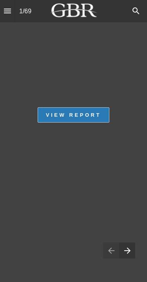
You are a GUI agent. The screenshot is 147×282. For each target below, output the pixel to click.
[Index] (7, 11)
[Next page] (127, 250)
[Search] (136, 11)
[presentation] (73, 141)
